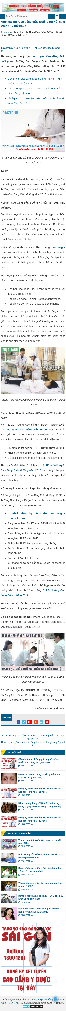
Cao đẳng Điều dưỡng (49, 48)
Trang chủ (6, 32)
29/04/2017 (27, 48)
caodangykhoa (10, 48)
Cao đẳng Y (58, 247)
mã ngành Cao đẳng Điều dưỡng (27, 429)
